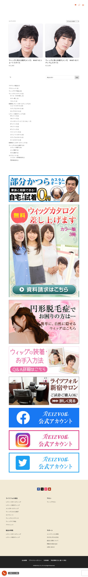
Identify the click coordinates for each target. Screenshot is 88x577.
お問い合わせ (51, 556)
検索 (77, 77)
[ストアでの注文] (72, 21)
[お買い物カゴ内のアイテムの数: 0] (10, 77)
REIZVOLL (36, 574)
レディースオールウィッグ (13, 511)
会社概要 (24, 569)
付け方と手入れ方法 (52, 546)
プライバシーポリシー (35, 569)
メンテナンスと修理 (52, 543)
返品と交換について (52, 549)
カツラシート (10, 524)
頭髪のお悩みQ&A (52, 553)
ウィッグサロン (51, 511)
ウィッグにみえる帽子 (12, 520)
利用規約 (46, 569)
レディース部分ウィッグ (13, 514)
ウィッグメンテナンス (12, 527)
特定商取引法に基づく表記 (58, 569)
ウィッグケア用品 (11, 530)
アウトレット (10, 533)
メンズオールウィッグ (12, 517)
